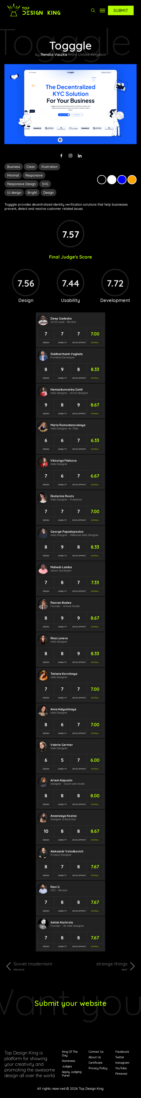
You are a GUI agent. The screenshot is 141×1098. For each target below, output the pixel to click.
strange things (100, 966)
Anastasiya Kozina (63, 816)
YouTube (121, 1068)
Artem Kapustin (61, 780)
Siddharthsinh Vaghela (66, 354)
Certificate (95, 1062)
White (111, 179)
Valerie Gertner (61, 745)
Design (48, 192)
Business (13, 167)
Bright (32, 192)
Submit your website (71, 1003)
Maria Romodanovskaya (67, 425)
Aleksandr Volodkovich (66, 851)
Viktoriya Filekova (63, 460)
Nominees (68, 1061)
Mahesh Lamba (61, 567)
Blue (121, 179)
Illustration (49, 167)
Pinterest (121, 1073)
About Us (94, 1057)
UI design (14, 192)
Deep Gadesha (61, 318)
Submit (120, 10)
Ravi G (55, 887)
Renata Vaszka (54, 54)
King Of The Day (70, 1053)
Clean (30, 167)
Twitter (119, 1057)
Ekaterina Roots (62, 496)
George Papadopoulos (66, 531)
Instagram (122, 1062)
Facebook (122, 1052)
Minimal (13, 175)
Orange (132, 179)
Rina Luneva (59, 638)
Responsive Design (21, 184)
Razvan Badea (60, 602)
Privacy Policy (97, 1068)
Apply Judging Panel (72, 1073)
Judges (67, 1066)
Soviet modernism (41, 966)
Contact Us (96, 1052)
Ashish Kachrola (61, 922)
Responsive (34, 175)
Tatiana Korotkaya (63, 674)
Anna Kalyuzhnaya (63, 709)
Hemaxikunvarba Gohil (66, 389)
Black (101, 179)
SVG (45, 184)
